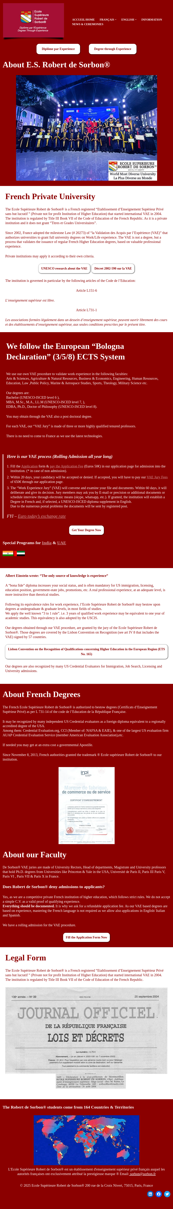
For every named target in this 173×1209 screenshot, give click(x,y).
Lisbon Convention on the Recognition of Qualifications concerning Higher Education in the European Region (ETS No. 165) (86, 652)
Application (29, 467)
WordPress (37, 1205)
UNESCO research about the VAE (64, 268)
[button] (116, 19)
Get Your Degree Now (86, 531)
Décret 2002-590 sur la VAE (113, 268)
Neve (6, 1205)
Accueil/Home (83, 19)
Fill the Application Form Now (86, 939)
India (46, 543)
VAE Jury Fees (158, 478)
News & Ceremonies (88, 24)
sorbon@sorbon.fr (142, 1175)
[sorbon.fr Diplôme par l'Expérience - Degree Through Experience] (34, 22)
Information (152, 19)
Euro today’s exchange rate (42, 517)
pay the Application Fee (67, 467)
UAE (61, 543)
